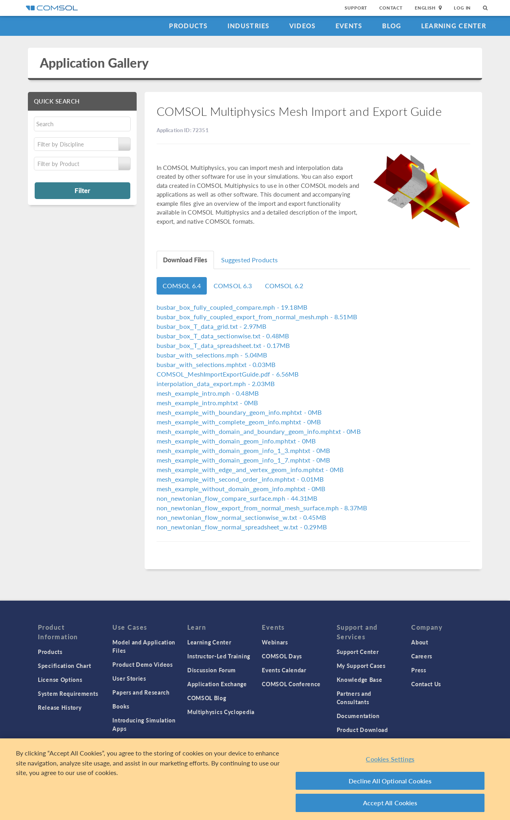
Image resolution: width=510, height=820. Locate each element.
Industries (249, 25)
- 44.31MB (237, 498)
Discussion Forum (211, 670)
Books (120, 706)
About (419, 642)
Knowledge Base (359, 679)
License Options (60, 679)
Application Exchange (217, 684)
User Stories (129, 678)
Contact (391, 8)
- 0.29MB (242, 526)
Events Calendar (284, 670)
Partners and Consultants (354, 697)
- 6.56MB (228, 374)
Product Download (362, 730)
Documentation (358, 716)
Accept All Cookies (390, 802)
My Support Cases (361, 666)
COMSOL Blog (206, 698)
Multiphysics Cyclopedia (221, 712)
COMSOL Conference (291, 684)
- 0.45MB (241, 517)
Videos (302, 25)
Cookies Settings (390, 758)
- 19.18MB (232, 307)
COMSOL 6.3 (233, 285)
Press (418, 670)
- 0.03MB (216, 364)
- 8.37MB (262, 507)
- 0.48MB (223, 335)
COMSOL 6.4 (182, 285)
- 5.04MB (212, 354)
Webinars (275, 642)
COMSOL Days (282, 656)
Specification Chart (64, 666)
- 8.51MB (257, 316)
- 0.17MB (223, 345)
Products (188, 25)
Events (349, 25)
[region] (255, 779)
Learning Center (453, 25)
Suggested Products (249, 259)
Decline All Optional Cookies (390, 780)
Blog (392, 25)
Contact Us (426, 684)
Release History (60, 707)
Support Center (358, 652)
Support (356, 8)
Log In (462, 8)
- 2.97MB (212, 326)
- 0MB (207, 402)
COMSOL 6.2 (284, 285)
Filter (82, 190)
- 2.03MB (216, 383)
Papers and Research (140, 692)
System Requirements (68, 693)
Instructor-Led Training (218, 656)
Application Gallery (94, 63)
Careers (421, 656)
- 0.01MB (240, 479)
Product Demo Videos (142, 664)
